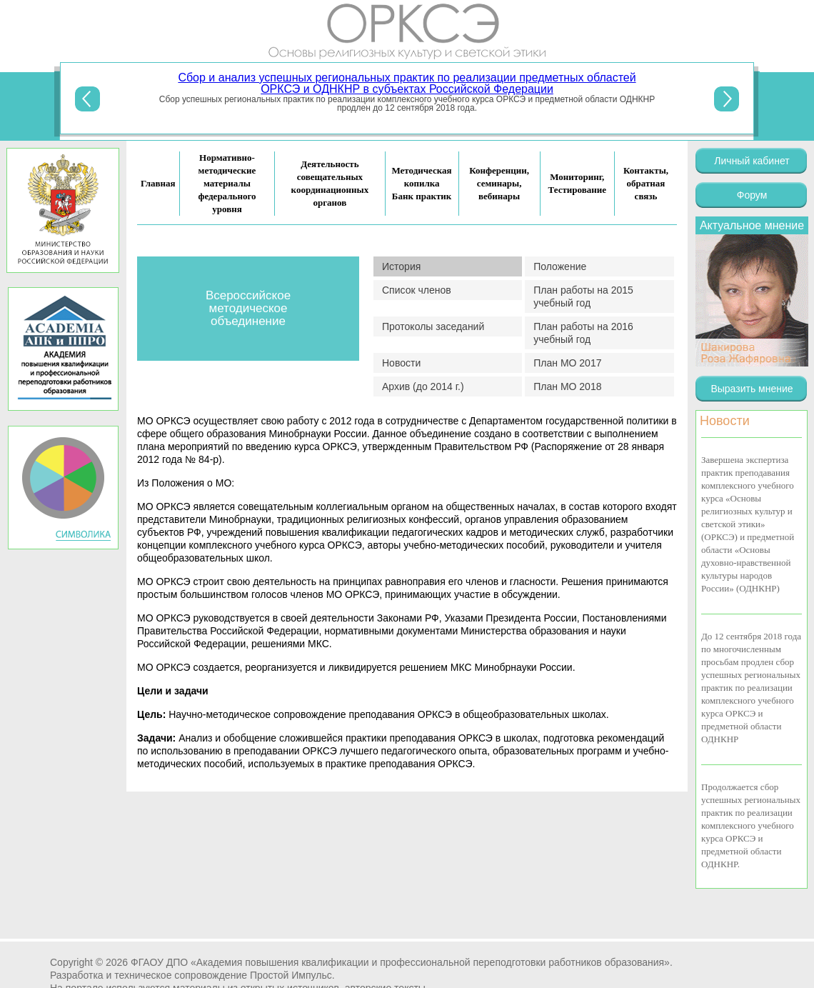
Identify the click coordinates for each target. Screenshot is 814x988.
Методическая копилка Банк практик (422, 183)
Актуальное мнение (752, 225)
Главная (158, 183)
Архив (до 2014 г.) (423, 386)
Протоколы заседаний (433, 326)
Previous (87, 98)
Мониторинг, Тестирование (577, 183)
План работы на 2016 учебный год (583, 333)
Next (726, 98)
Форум (752, 195)
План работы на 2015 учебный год (583, 296)
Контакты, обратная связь (645, 183)
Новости (401, 363)
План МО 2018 (567, 386)
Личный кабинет (751, 160)
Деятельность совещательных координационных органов (330, 183)
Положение (559, 266)
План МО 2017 (567, 363)
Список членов (416, 290)
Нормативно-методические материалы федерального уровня (227, 183)
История (401, 266)
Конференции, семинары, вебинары (499, 183)
